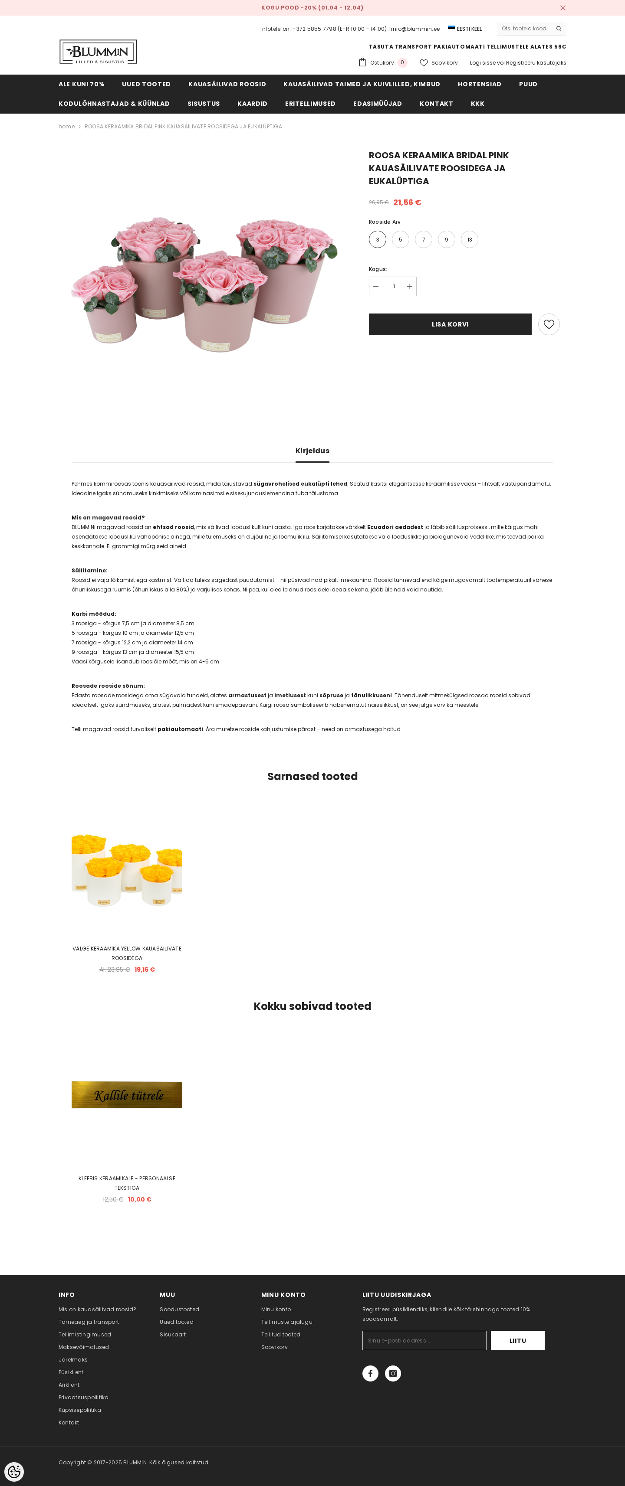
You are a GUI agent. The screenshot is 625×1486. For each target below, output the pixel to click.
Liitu (518, 1340)
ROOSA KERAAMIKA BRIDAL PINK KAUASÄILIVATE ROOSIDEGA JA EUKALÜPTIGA (183, 126)
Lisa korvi (450, 324)
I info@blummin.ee (414, 29)
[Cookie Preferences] (14, 1472)
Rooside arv (385, 221)
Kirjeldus (312, 451)
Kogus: (378, 269)
